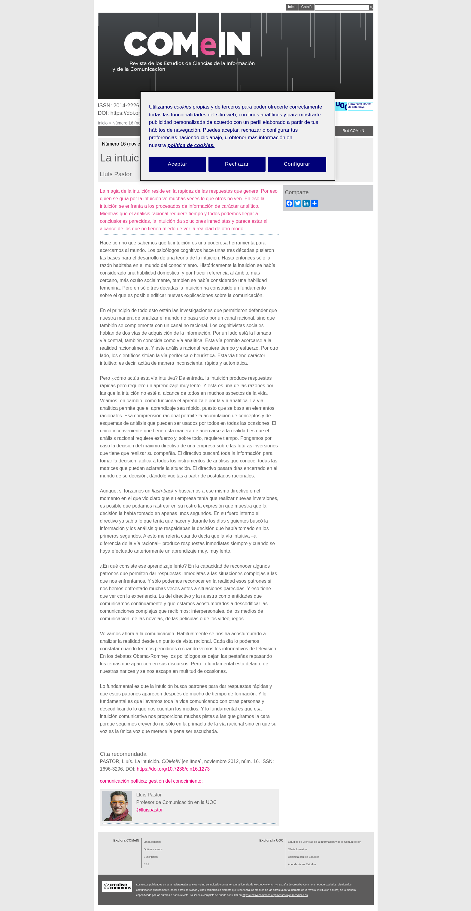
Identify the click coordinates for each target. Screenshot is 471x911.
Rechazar (237, 164)
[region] (237, 136)
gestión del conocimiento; (176, 781)
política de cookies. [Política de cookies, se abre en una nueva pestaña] (191, 145)
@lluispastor (149, 809)
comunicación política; (124, 781)
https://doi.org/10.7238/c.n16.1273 (173, 768)
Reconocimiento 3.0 (266, 884)
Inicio (103, 123)
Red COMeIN (353, 131)
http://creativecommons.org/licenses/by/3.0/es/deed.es (275, 895)
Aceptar (177, 164)
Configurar (297, 164)
